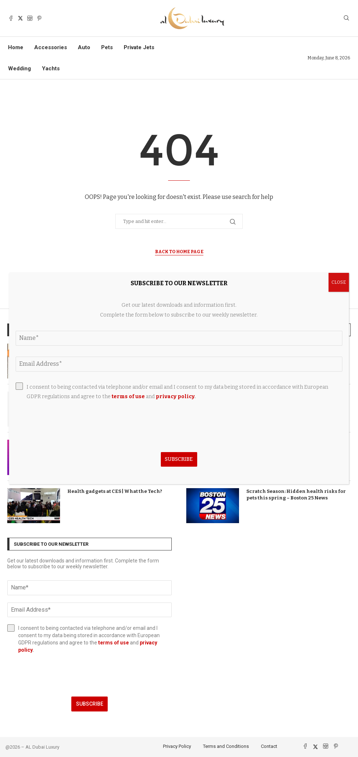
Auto (84, 47)
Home (15, 47)
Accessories (50, 47)
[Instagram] (30, 18)
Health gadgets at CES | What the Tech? (114, 491)
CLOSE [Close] (338, 282)
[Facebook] (11, 18)
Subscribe (89, 704)
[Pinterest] (39, 18)
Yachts (51, 68)
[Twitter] (20, 18)
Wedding (19, 68)
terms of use (113, 643)
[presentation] (89, 675)
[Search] (346, 18)
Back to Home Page (179, 251)
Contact (269, 746)
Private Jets (139, 47)
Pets (107, 47)
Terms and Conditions (226, 746)
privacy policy (175, 396)
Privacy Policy (177, 746)
